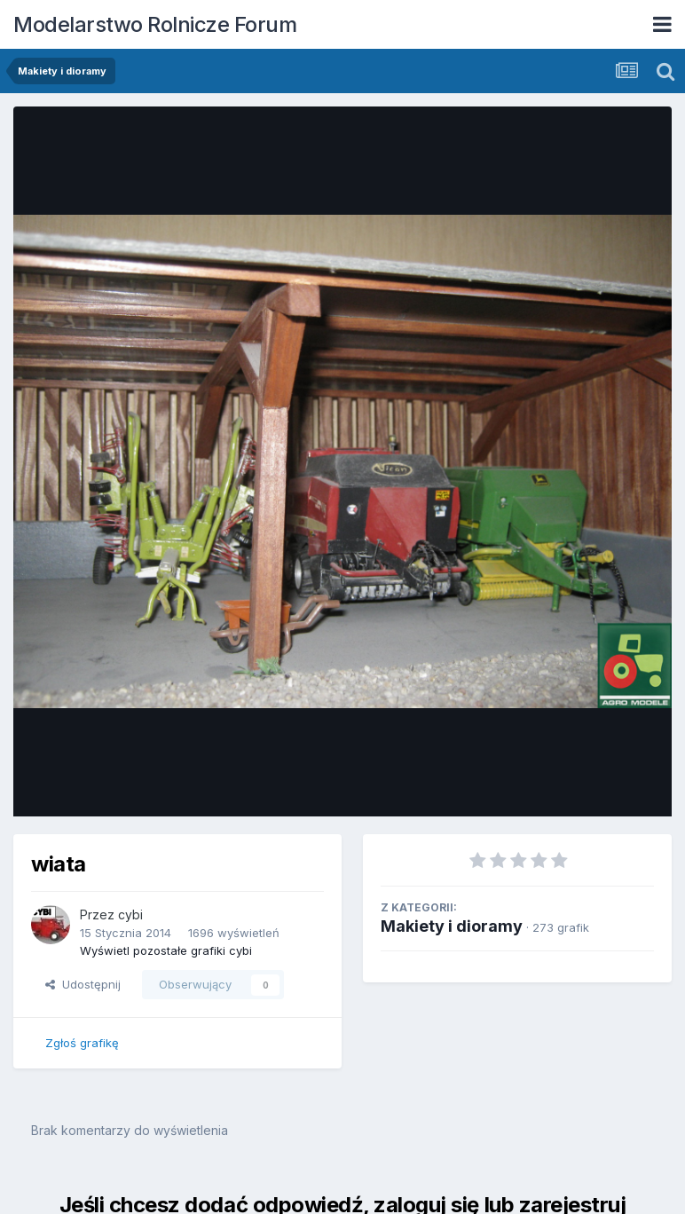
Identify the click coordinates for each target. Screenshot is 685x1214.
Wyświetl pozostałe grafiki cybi (166, 950)
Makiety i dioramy (452, 926)
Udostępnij (83, 984)
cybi (130, 914)
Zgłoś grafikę (82, 1043)
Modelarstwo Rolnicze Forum (154, 24)
